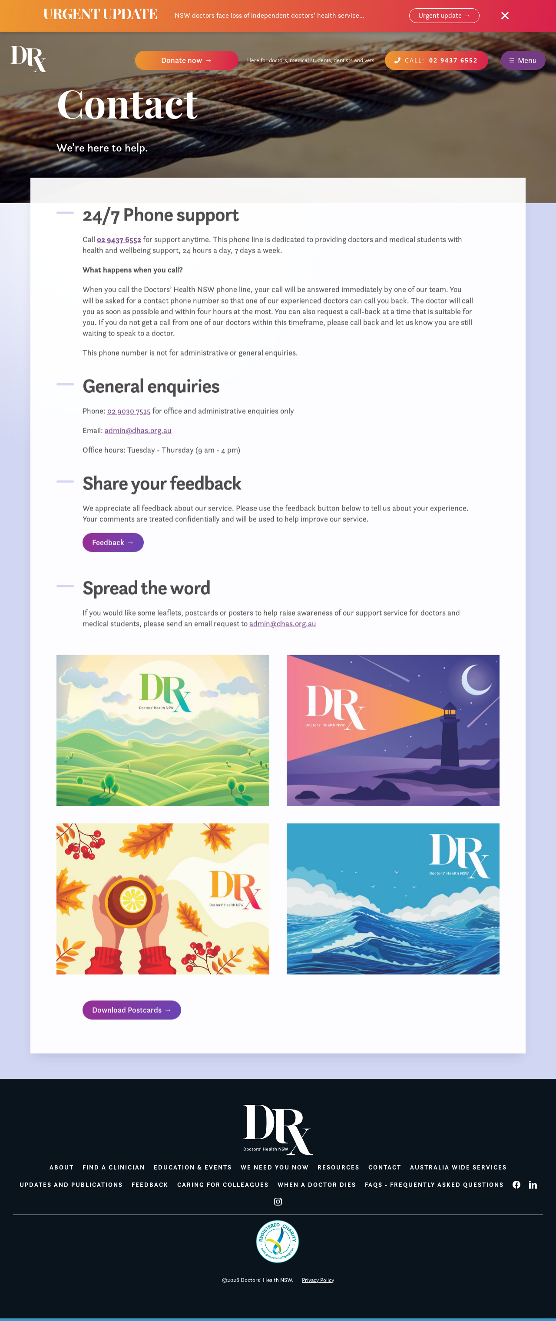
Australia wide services (458, 1167)
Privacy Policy (318, 1279)
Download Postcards (127, 1012)
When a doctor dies (317, 1185)
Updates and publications (71, 1185)
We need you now (275, 1167)
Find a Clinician (114, 1167)
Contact (384, 1167)
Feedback (108, 544)
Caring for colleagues (223, 1185)
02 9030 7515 (129, 412)
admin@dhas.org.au (138, 432)
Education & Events (193, 1167)
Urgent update (440, 15)
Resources (339, 1167)
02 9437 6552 (119, 241)
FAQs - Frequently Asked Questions (434, 1185)
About (62, 1167)
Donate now (181, 60)
